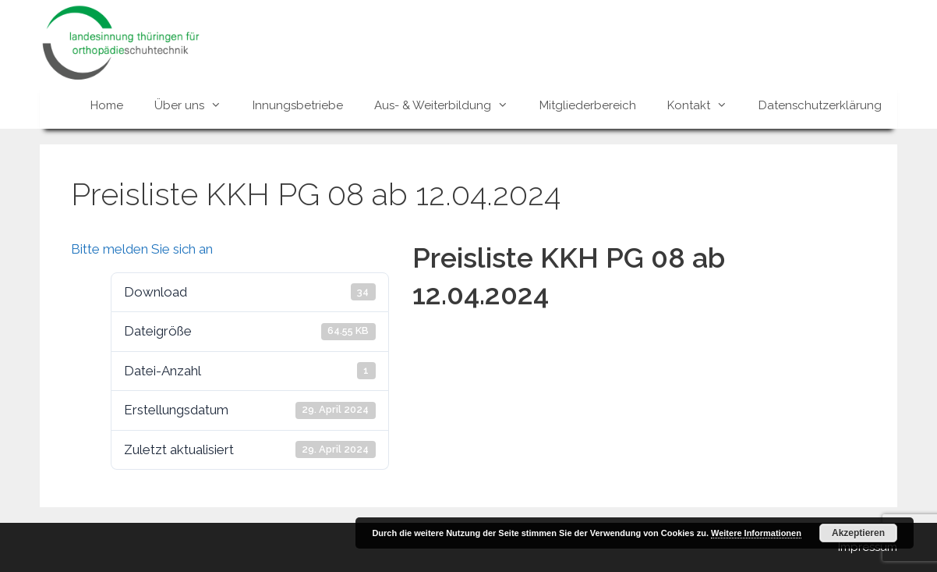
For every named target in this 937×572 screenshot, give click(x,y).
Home (106, 105)
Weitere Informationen (756, 533)
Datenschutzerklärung (820, 105)
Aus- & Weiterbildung (449, 105)
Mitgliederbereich (587, 105)
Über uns (195, 105)
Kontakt (705, 105)
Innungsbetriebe (298, 105)
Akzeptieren (858, 533)
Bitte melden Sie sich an (142, 249)
